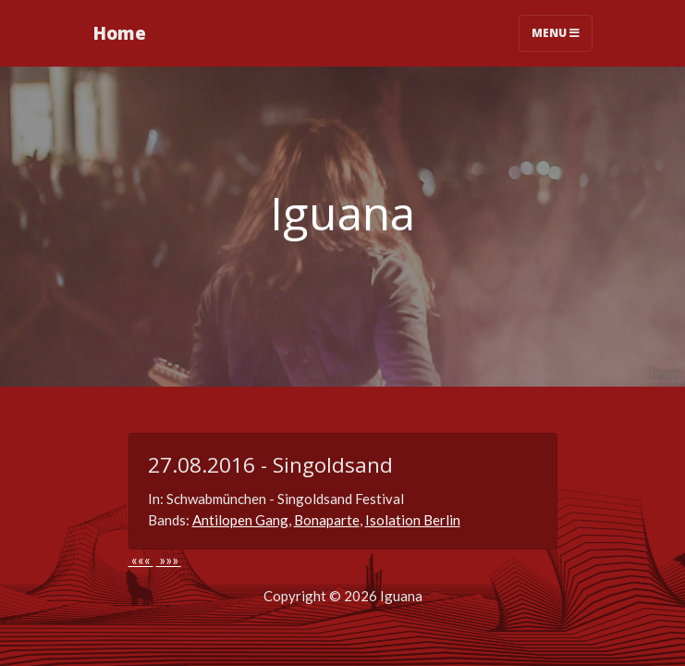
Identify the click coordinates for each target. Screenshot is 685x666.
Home (119, 32)
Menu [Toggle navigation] (556, 33)
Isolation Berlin (412, 520)
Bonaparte (327, 520)
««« (140, 559)
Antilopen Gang (240, 520)
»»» (168, 559)
